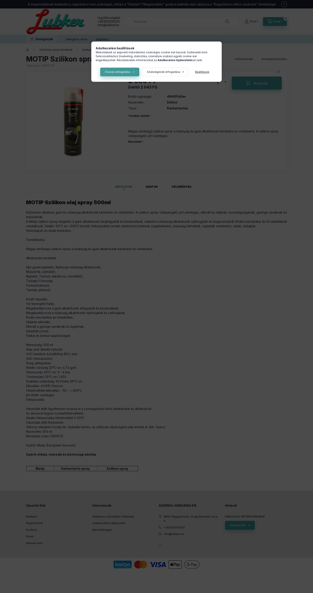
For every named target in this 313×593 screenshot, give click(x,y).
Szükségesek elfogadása (163, 71)
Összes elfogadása (117, 71)
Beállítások (202, 71)
